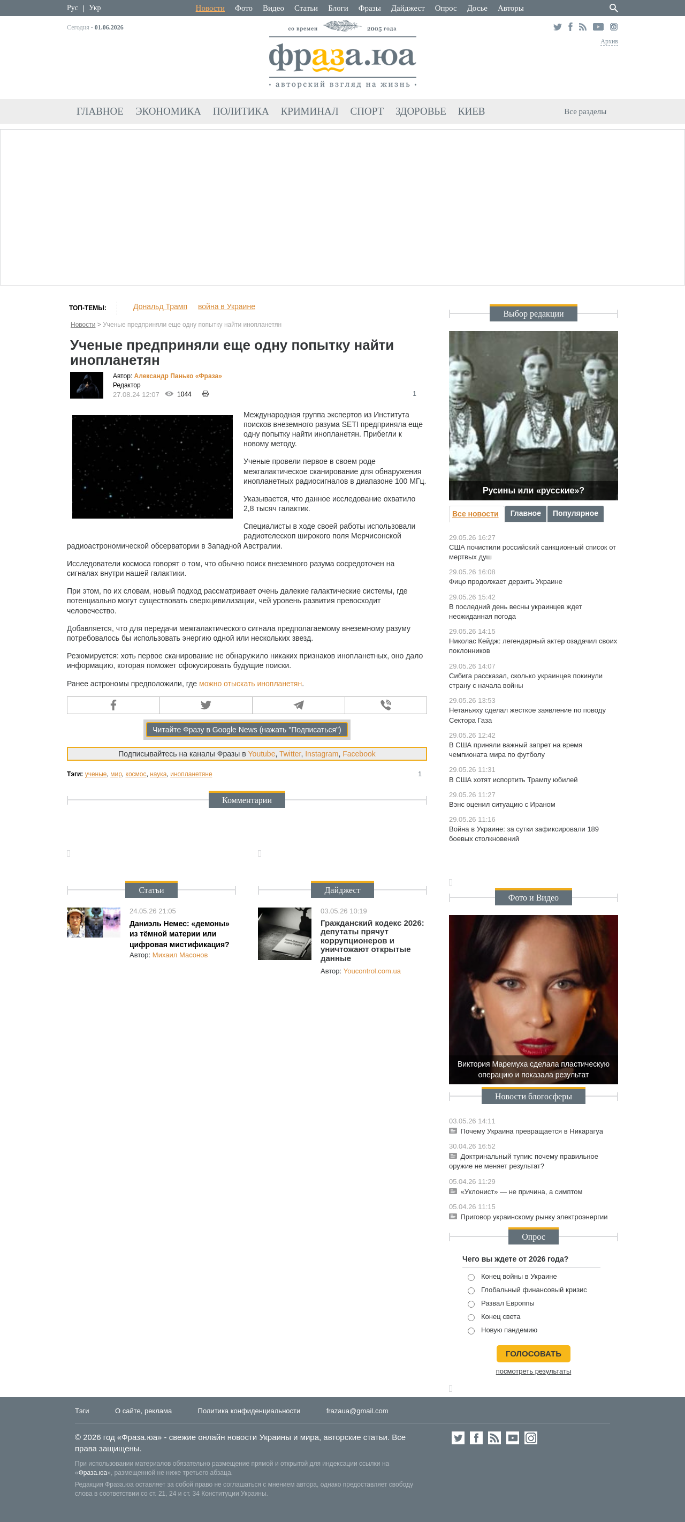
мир (116, 774)
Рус (72, 8)
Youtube (262, 753)
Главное (100, 111)
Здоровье (420, 111)
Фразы (370, 8)
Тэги (82, 1411)
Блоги (338, 8)
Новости (210, 8)
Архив (609, 41)
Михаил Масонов (180, 955)
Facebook (358, 753)
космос (136, 774)
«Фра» (208, 376)
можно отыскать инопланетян (250, 683)
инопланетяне (191, 774)
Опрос (446, 8)
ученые (96, 774)
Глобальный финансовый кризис (527, 1290)
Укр (95, 8)
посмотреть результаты (534, 1371)
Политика (241, 111)
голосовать (533, 1353)
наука (158, 774)
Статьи (306, 8)
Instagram (321, 753)
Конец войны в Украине (512, 1277)
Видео (273, 8)
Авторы (511, 8)
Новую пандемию (502, 1330)
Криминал (310, 111)
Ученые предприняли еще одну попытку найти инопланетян (192, 324)
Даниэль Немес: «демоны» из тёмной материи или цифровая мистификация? (180, 934)
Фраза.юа (93, 1472)
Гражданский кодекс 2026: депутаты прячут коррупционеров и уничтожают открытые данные (372, 940)
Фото (244, 8)
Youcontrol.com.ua (372, 971)
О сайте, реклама (143, 1411)
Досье (477, 8)
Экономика (168, 111)
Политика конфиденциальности (249, 1411)
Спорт (367, 111)
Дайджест (408, 8)
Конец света (494, 1317)
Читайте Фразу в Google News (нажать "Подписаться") (247, 729)
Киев (471, 111)
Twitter (290, 753)
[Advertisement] (342, 206)
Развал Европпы (501, 1304)
